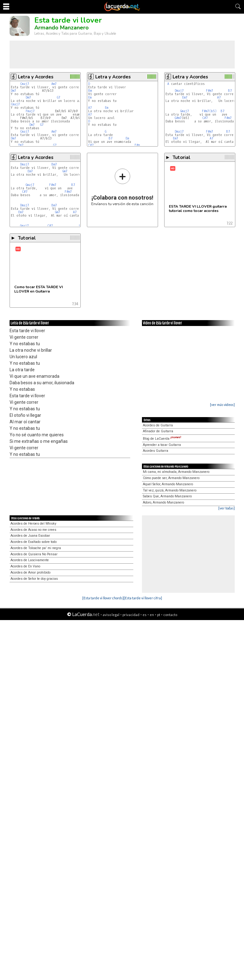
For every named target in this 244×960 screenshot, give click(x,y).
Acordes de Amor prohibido (30, 572)
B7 (111, 138)
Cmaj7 (24, 84)
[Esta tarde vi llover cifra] (143, 598)
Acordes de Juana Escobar (30, 536)
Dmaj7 (179, 91)
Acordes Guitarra (155, 451)
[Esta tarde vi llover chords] (103, 598)
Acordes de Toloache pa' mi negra (36, 548)
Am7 (54, 84)
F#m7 (209, 91)
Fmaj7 (30, 111)
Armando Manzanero (61, 27)
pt (158, 615)
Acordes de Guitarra (158, 425)
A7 (90, 108)
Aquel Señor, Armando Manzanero (168, 484)
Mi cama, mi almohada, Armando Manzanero (176, 472)
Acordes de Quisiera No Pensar (34, 554)
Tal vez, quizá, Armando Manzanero (169, 490)
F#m (137, 145)
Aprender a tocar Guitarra (162, 445)
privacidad (130, 615)
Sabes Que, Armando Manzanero (167, 496)
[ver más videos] (222, 405)
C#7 (91, 145)
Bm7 (54, 164)
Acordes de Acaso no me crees (33, 530)
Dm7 (13, 91)
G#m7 (178, 118)
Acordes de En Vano (25, 566)
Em (90, 97)
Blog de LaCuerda (162, 439)
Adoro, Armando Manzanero (163, 502)
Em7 (184, 97)
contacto (170, 615)
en (152, 615)
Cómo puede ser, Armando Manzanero (171, 478)
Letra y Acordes (36, 77)
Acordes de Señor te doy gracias (34, 579)
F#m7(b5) (209, 111)
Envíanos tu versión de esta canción (122, 187)
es (145, 615)
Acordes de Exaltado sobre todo (34, 542)
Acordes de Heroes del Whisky (33, 524)
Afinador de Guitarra (158, 431)
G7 (58, 97)
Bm (90, 91)
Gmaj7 (184, 111)
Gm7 (64, 171)
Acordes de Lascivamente (30, 560)
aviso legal (111, 615)
